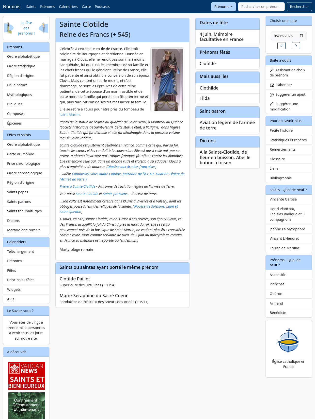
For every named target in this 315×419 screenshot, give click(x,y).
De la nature (17, 85)
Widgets (14, 289)
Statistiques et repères (288, 140)
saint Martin (69, 114)
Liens (274, 168)
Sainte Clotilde (87, 193)
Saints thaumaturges (24, 211)
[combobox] (261, 6)
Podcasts (102, 6)
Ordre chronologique (24, 173)
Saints (31, 6)
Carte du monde (20, 154)
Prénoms (47, 6)
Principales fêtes (20, 279)
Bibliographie (281, 178)
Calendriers (68, 6)
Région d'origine (20, 75)
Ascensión (278, 274)
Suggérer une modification (284, 106)
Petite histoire (281, 130)
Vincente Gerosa (283, 199)
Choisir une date (283, 20)
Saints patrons (19, 201)
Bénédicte (278, 312)
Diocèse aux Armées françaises (132, 166)
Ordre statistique (21, 66)
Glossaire (277, 159)
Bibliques (14, 104)
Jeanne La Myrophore (287, 229)
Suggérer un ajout (288, 94)
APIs (11, 299)
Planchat (277, 284)
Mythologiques (19, 94)
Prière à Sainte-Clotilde (77, 186)
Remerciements (283, 149)
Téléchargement (20, 251)
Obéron (276, 293)
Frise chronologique (23, 163)
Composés (16, 113)
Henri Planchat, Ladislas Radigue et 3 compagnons (287, 214)
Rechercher (299, 6)
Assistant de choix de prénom (287, 73)
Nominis (11, 6)
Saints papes (17, 192)
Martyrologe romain (24, 230)
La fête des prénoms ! (26, 28)
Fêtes (11, 270)
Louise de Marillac (285, 248)
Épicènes (14, 123)
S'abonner (281, 84)
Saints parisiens (115, 193)
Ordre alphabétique (23, 56)
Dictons (13, 220)
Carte (86, 6)
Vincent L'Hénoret (284, 238)
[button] (281, 45)
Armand (276, 303)
